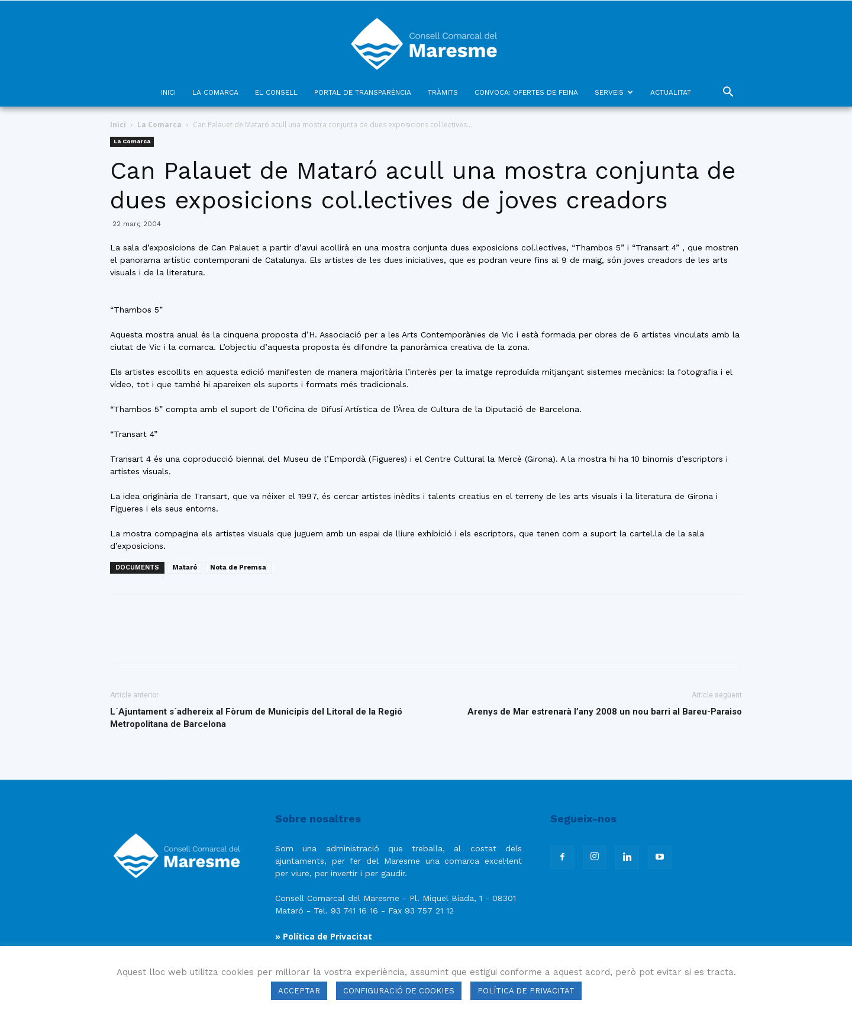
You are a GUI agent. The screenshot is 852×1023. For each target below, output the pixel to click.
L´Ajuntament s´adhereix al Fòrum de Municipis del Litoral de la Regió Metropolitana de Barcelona (256, 717)
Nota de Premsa (238, 567)
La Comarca (159, 125)
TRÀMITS (443, 92)
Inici (118, 125)
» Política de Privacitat (323, 936)
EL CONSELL (276, 92)
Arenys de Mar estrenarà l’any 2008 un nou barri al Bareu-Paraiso (604, 711)
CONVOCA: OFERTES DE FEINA (526, 92)
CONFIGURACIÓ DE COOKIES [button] (398, 990)
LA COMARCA (215, 92)
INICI (168, 92)
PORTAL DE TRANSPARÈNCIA (362, 92)
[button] (728, 93)
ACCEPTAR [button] (299, 990)
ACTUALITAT (670, 92)
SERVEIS (614, 92)
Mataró (184, 567)
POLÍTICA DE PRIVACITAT (526, 990)
